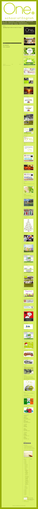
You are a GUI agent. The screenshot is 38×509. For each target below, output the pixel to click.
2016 (25, 489)
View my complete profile (26, 501)
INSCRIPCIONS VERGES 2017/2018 (26, 471)
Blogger (24, 505)
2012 (25, 493)
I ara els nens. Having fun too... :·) (27, 475)
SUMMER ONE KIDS (4, 22)
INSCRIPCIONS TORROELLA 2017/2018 (26, 473)
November (26, 465)
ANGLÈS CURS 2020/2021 (11, 21)
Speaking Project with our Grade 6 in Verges (27, 482)
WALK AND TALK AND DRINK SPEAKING (26, 478)
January (26, 488)
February (26, 487)
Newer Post (4, 64)
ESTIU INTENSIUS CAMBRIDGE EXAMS (20, 21)
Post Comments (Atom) (8, 65)
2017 (25, 463)
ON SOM (6, 21)
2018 (25, 462)
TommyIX (20, 505)
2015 (25, 490)
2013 (25, 492)
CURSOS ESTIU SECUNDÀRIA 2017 (26, 484)
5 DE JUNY (26, 469)
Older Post (20, 64)
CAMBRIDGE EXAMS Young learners (12, 22)
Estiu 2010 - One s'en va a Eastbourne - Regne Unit (29, 448)
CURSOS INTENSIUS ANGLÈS (29, 21)
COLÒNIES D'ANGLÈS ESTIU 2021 (23, 22)
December (26, 464)
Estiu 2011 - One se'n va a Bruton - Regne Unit (29, 447)
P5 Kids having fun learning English (27, 476)
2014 (25, 491)
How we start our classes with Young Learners (27, 480)
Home (3, 21)
